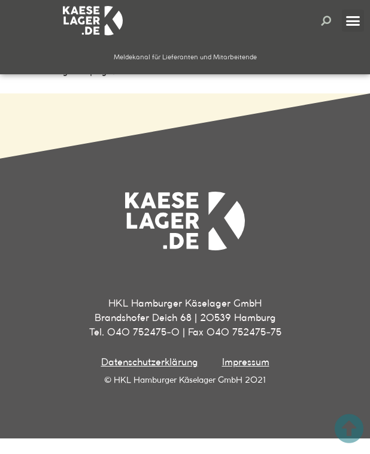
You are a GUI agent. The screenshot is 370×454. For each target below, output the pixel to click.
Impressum (245, 377)
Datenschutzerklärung (149, 377)
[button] (326, 21)
